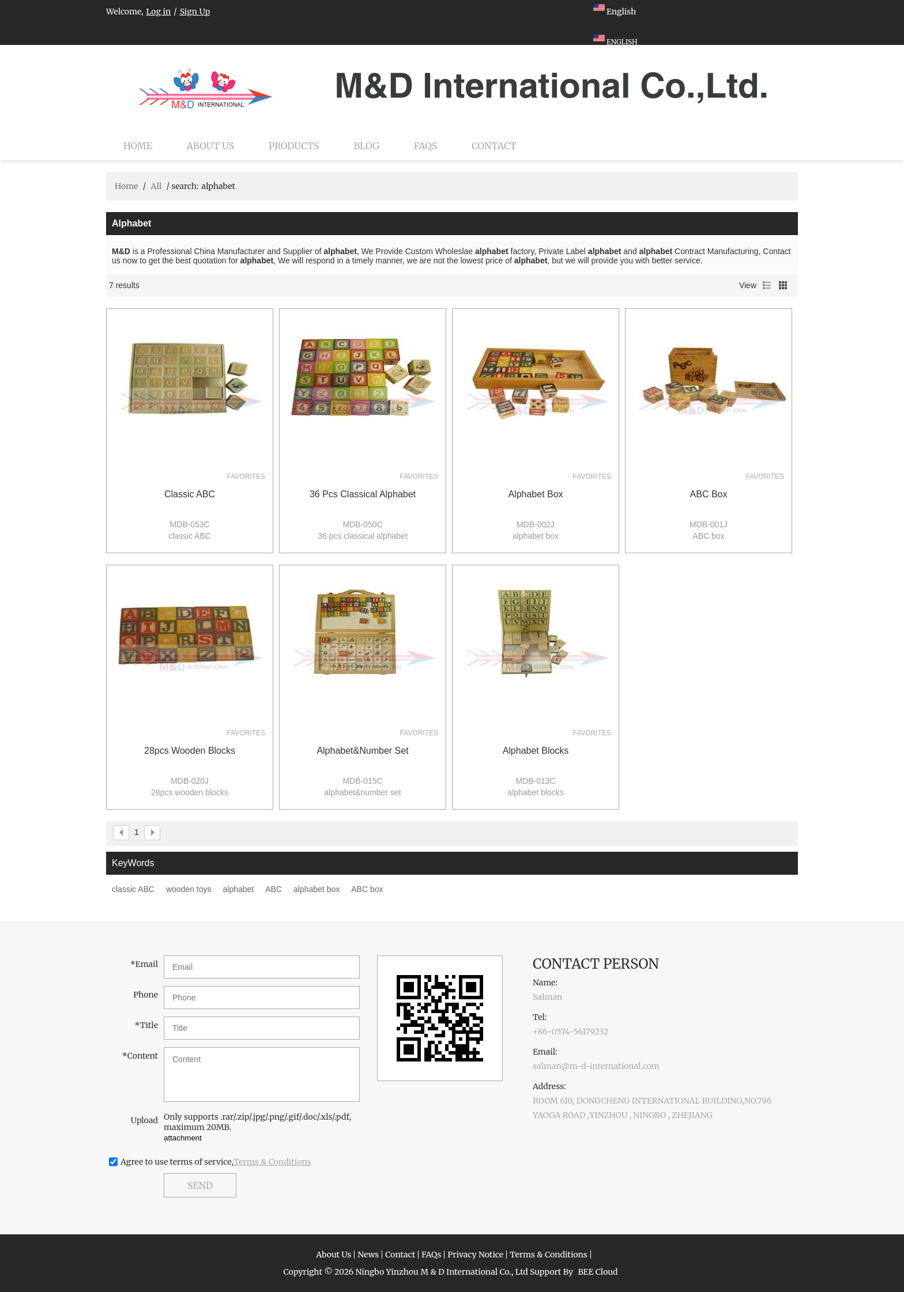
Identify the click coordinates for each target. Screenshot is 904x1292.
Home (137, 146)
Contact (494, 146)
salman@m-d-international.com (596, 1066)
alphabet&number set (362, 750)
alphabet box (535, 494)
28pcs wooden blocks (189, 750)
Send (200, 1185)
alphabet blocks (536, 750)
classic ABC (189, 494)
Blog (366, 146)
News (368, 1255)
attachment (183, 1138)
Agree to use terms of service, (215, 1162)
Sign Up (195, 11)
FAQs (425, 146)
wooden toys (189, 889)
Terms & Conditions (272, 1162)
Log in (158, 11)
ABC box (709, 494)
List (767, 285)
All (155, 186)
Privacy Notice (475, 1255)
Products (294, 146)
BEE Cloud (597, 1272)
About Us (210, 146)
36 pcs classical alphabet (363, 494)
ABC (273, 889)
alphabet (238, 889)
